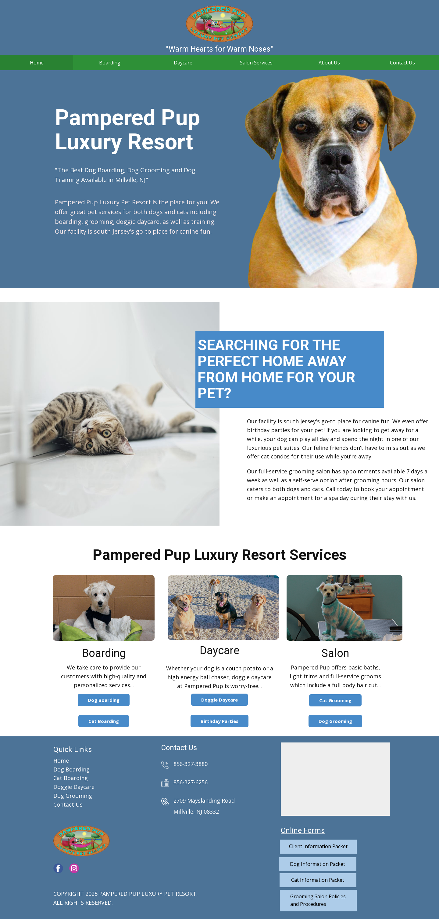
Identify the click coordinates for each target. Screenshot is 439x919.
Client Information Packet (318, 846)
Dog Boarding (104, 700)
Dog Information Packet (317, 864)
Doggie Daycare (219, 700)
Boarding (109, 62)
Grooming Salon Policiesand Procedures (318, 900)
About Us (329, 62)
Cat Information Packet (317, 880)
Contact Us (402, 62)
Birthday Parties (219, 721)
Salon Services (256, 62)
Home (37, 62)
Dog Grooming (335, 721)
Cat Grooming (335, 700)
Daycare (183, 62)
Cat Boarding (103, 721)
